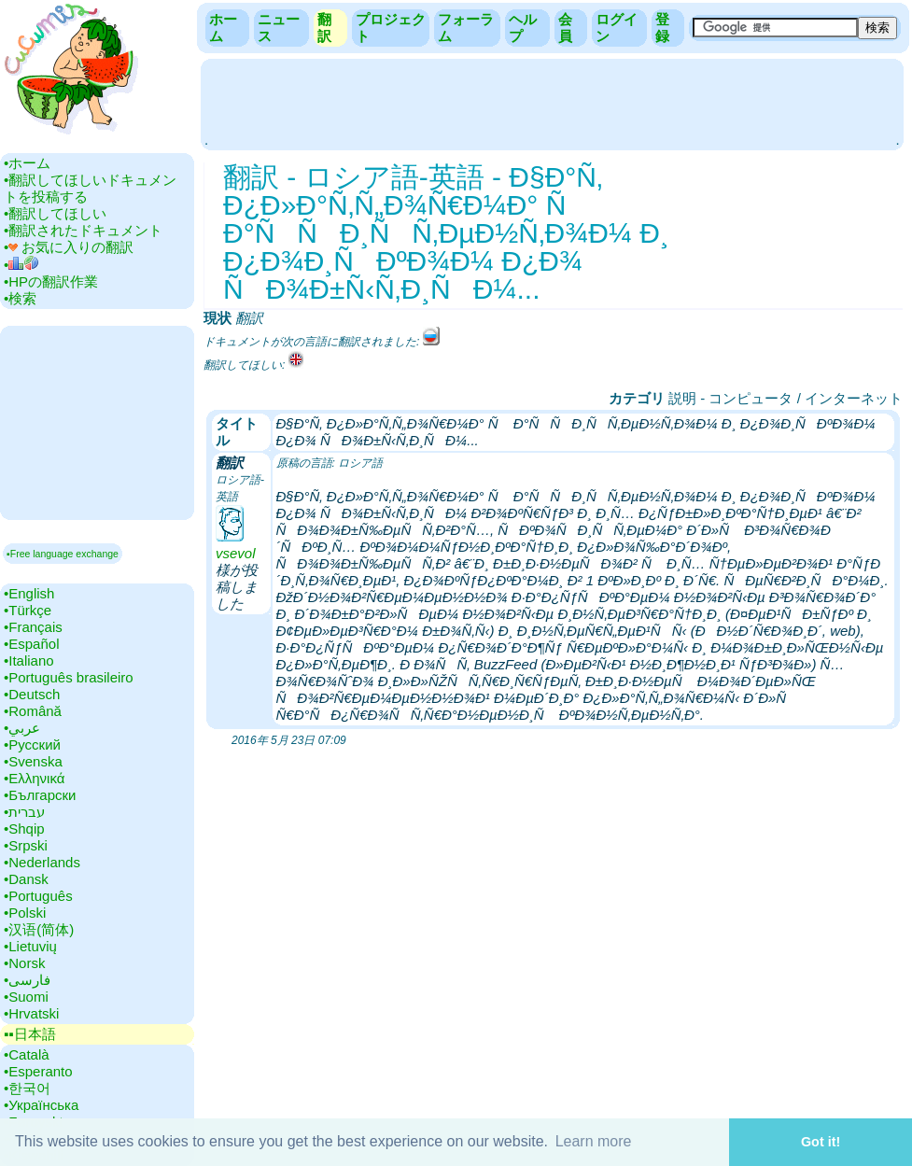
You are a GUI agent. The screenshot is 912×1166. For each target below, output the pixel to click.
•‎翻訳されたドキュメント (83, 230)
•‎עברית (24, 812)
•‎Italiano (29, 660)
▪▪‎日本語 (30, 1034)
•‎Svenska (33, 761)
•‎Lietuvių (30, 946)
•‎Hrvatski (31, 1013)
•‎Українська (41, 1105)
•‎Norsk (24, 963)
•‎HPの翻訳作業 (51, 281)
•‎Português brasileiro (68, 677)
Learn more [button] (593, 1141)
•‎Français (33, 627)
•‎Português (38, 896)
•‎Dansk (26, 879)
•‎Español (31, 644)
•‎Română (33, 711)
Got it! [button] (820, 1141)
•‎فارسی (27, 980)
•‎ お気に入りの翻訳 (68, 247)
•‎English (29, 593)
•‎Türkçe (27, 610)
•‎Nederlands (42, 862)
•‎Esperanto (38, 1071)
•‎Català (26, 1054)
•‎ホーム (27, 163)
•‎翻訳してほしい (55, 213)
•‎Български (40, 795)
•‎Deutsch (32, 694)
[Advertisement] (551, 103)
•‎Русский (32, 744)
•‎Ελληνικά (34, 778)
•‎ (21, 265)
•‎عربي (22, 728)
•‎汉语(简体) (39, 929)
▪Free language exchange (63, 553)
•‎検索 (20, 298)
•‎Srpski (26, 845)
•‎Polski (25, 912)
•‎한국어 (27, 1088)
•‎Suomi (26, 996)
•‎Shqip (24, 828)
